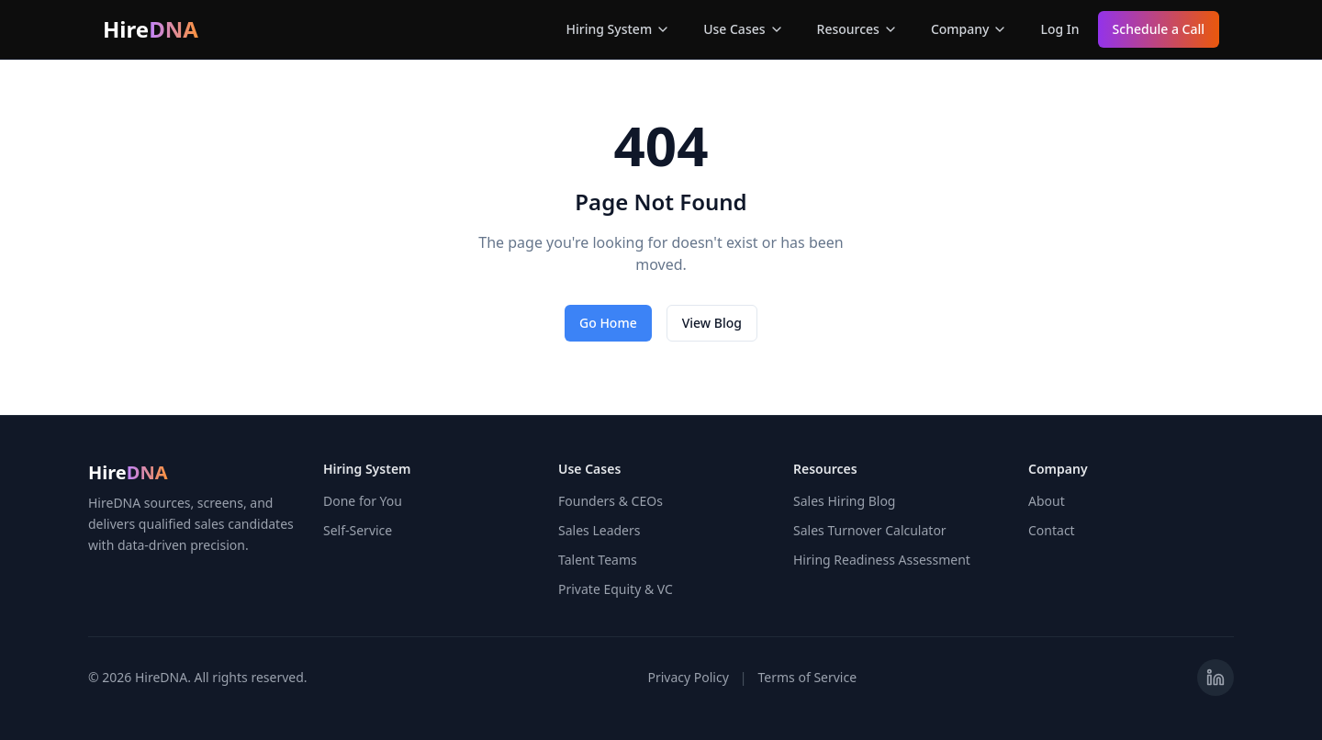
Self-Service (357, 530)
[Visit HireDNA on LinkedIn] (1215, 677)
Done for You (362, 501)
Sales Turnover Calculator (870, 530)
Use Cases (743, 29)
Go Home (608, 322)
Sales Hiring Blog (844, 501)
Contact (1051, 530)
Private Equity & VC (615, 589)
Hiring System (618, 29)
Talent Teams (597, 559)
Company (969, 29)
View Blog (712, 322)
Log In (1059, 29)
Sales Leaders (599, 530)
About (1046, 501)
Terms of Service (807, 677)
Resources (857, 29)
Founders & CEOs (610, 501)
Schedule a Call (1158, 29)
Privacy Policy (687, 677)
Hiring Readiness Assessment (881, 559)
